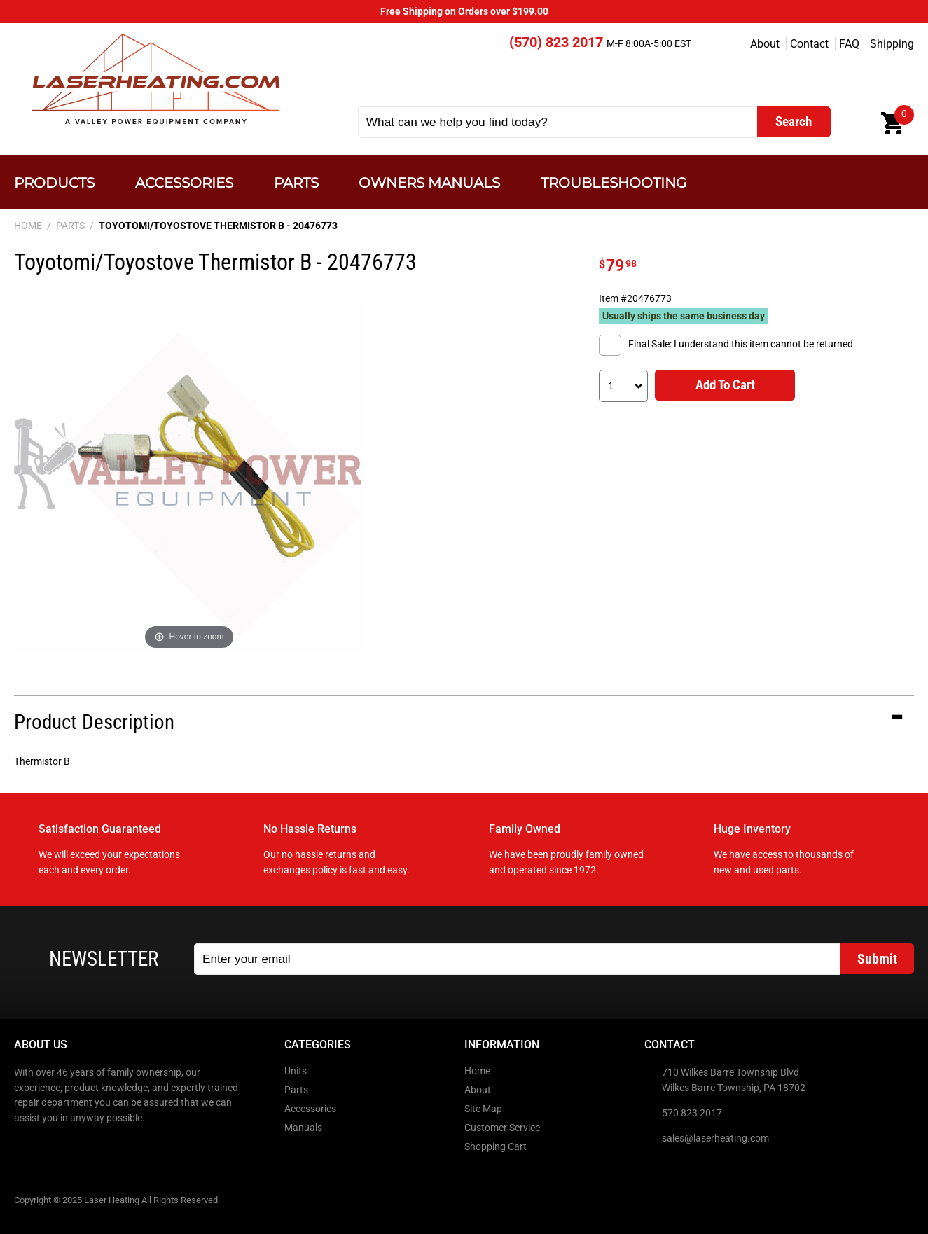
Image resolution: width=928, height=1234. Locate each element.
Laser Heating (155, 79)
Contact (809, 43)
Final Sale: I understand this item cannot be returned (740, 344)
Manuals (303, 1128)
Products (54, 182)
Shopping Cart (495, 1147)
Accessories (184, 182)
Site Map (483, 1109)
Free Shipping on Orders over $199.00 (464, 12)
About (765, 43)
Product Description (94, 722)
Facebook (26, 1148)
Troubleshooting (613, 182)
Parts (296, 182)
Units (295, 1071)
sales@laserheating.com (715, 1138)
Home (477, 1071)
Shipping (892, 43)
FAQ (849, 43)
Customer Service (502, 1128)
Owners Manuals (429, 182)
